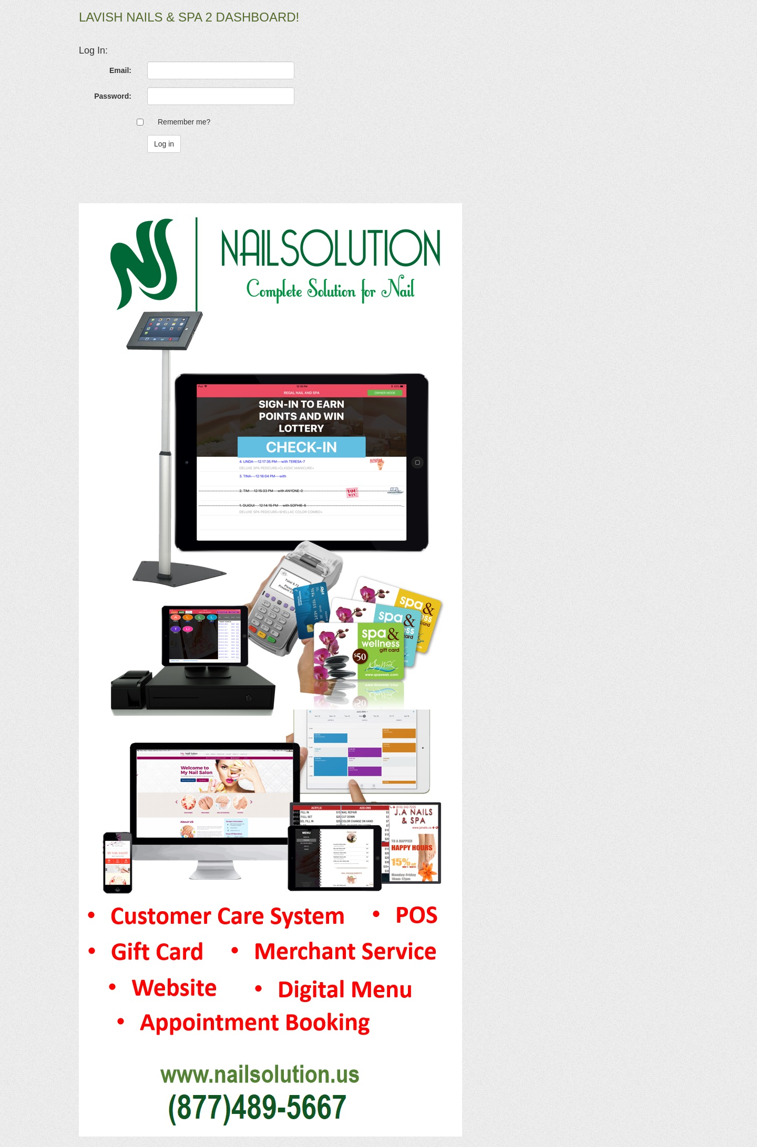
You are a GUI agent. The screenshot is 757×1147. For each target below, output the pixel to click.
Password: (112, 96)
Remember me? (184, 122)
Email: (120, 70)
